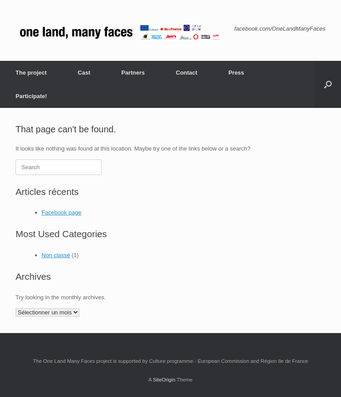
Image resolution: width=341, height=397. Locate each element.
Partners (133, 72)
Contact (186, 72)
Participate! (31, 96)
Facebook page (62, 212)
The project (31, 72)
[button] (328, 84)
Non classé (56, 255)
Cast (84, 72)
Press (236, 72)
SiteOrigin (164, 379)
